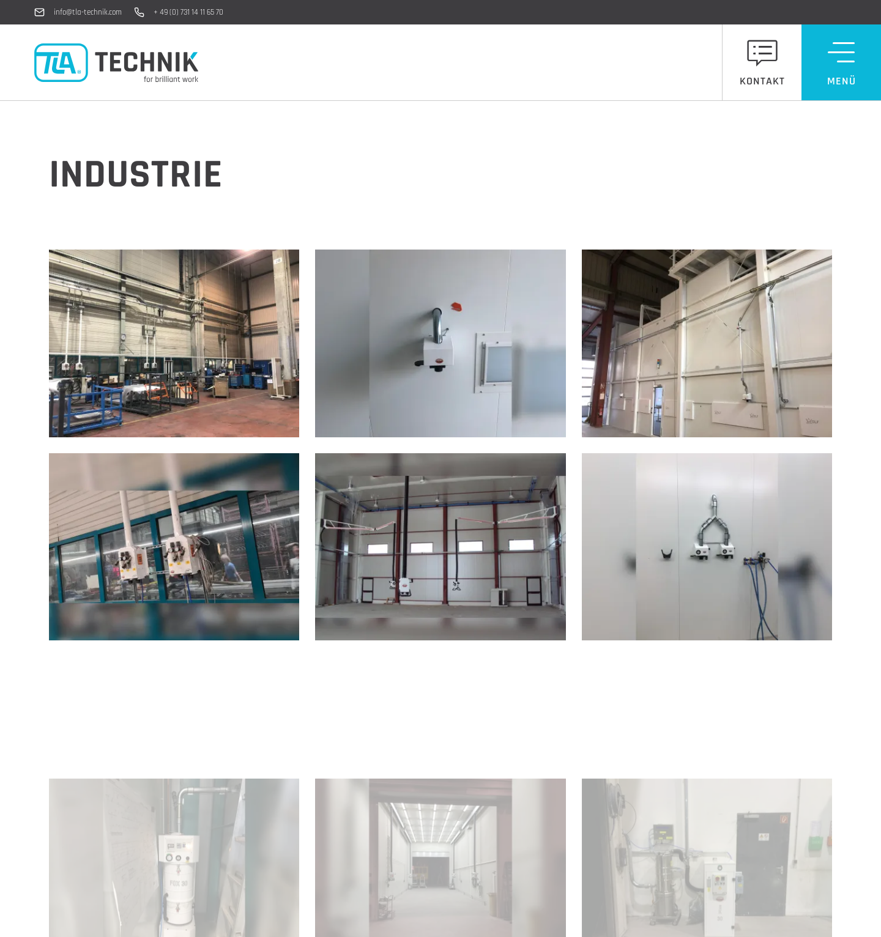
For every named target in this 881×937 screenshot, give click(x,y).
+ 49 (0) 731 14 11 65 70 (188, 12)
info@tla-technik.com (88, 12)
